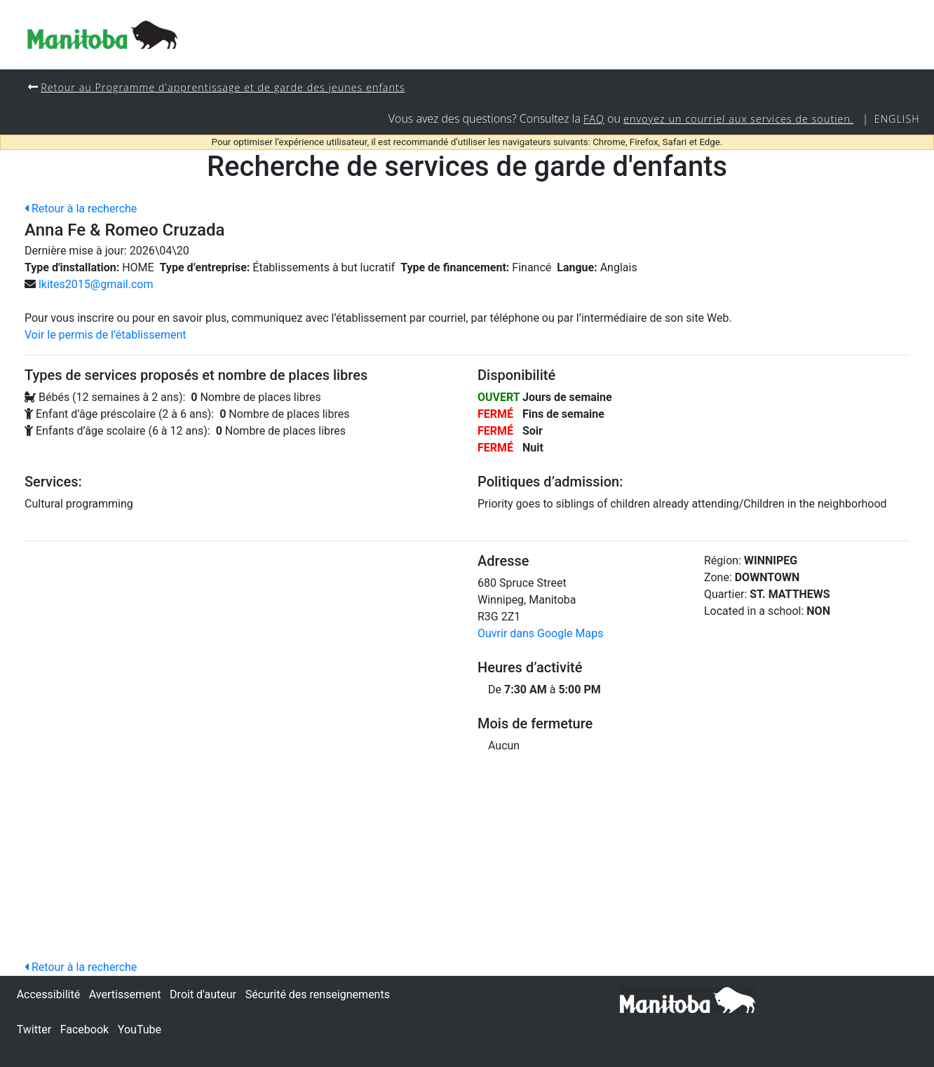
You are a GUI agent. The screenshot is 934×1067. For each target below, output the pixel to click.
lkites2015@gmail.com (96, 284)
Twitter (34, 1029)
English (897, 118)
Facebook (84, 1029)
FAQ (593, 118)
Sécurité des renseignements (317, 994)
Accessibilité (48, 994)
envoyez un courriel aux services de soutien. (738, 118)
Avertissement (125, 994)
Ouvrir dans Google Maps (540, 633)
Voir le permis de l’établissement (106, 334)
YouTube (139, 1029)
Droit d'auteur (203, 994)
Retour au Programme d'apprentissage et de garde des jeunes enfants (223, 87)
